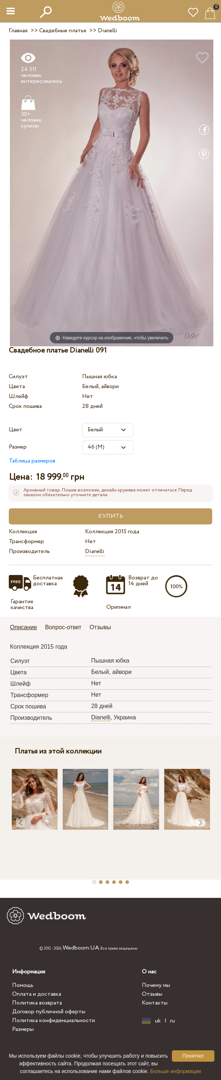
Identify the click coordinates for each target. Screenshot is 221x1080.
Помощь (22, 985)
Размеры (23, 1029)
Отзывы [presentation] (100, 627)
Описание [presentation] (23, 627)
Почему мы (156, 985)
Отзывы (152, 994)
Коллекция (23, 531)
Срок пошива (25, 406)
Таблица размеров (32, 461)
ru (172, 1021)
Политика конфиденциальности (53, 1020)
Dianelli (94, 551)
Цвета (17, 386)
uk (158, 1021)
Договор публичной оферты (48, 1011)
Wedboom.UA (81, 948)
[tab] (26, 628)
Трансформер (26, 541)
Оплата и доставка (36, 994)
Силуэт (18, 376)
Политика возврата (37, 1003)
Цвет (15, 429)
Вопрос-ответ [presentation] (63, 627)
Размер (18, 446)
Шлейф (18, 396)
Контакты (154, 1003)
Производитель (29, 551)
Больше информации (175, 1071)
